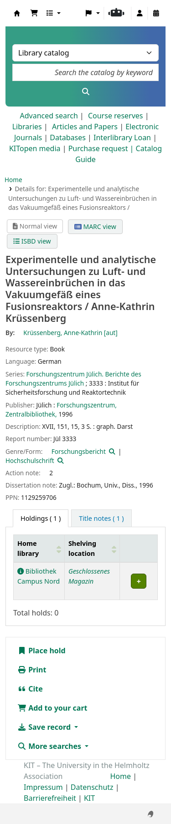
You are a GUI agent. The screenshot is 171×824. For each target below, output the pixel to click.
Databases (68, 137)
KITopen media (35, 148)
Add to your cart (52, 708)
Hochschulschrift (29, 460)
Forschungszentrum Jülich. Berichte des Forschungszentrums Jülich (73, 378)
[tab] (101, 518)
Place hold (41, 651)
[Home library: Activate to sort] (39, 548)
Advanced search (49, 116)
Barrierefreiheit (50, 798)
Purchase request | (102, 148)
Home (13, 179)
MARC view (95, 226)
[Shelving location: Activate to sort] (92, 548)
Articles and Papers (85, 127)
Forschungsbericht (79, 451)
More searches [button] (50, 746)
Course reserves (115, 116)
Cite (30, 689)
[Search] (85, 91)
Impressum (43, 787)
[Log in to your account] (139, 13)
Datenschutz (92, 787)
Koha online (17, 13)
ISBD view (32, 241)
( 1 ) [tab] (41, 518)
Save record (45, 727)
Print (31, 670)
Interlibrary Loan (122, 137)
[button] (34, 13)
